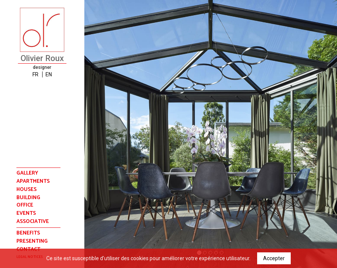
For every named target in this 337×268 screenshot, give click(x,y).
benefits (28, 233)
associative (32, 222)
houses (26, 190)
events (26, 213)
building (28, 198)
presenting (32, 241)
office (24, 205)
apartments (33, 181)
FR (35, 74)
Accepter (274, 258)
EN (49, 74)
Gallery (27, 173)
